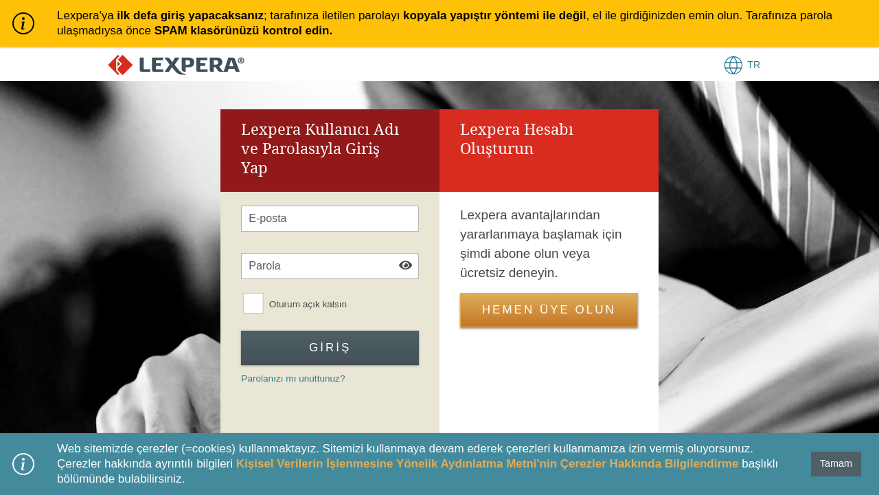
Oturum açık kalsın (308, 304)
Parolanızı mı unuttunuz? (293, 378)
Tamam (836, 463)
